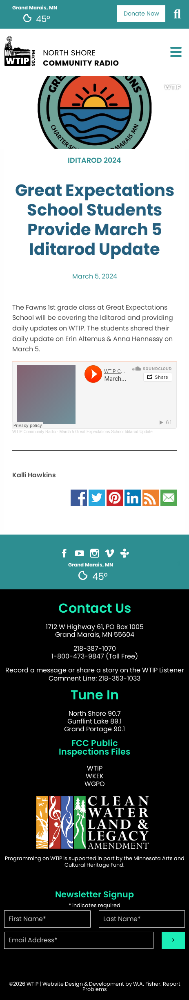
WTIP (94, 768)
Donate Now (141, 13)
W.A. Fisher (146, 983)
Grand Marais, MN (34, 7)
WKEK (95, 776)
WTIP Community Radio (34, 431)
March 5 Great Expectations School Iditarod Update (105, 431)
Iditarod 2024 (94, 160)
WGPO (94, 784)
